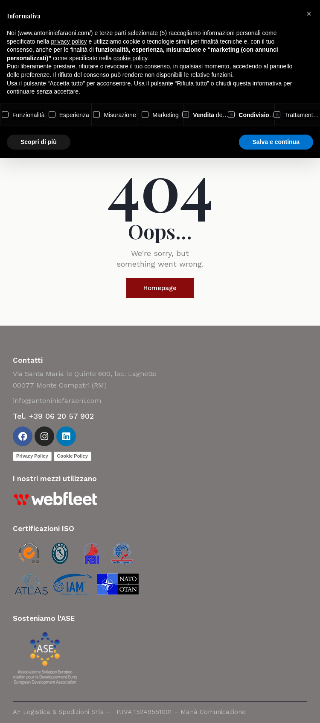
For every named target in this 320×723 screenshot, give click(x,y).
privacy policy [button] (69, 41)
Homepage (160, 288)
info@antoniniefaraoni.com (57, 401)
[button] (309, 14)
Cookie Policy (72, 455)
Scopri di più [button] (38, 141)
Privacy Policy (32, 455)
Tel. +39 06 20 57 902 (53, 415)
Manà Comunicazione (213, 712)
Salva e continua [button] (276, 141)
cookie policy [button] (130, 58)
